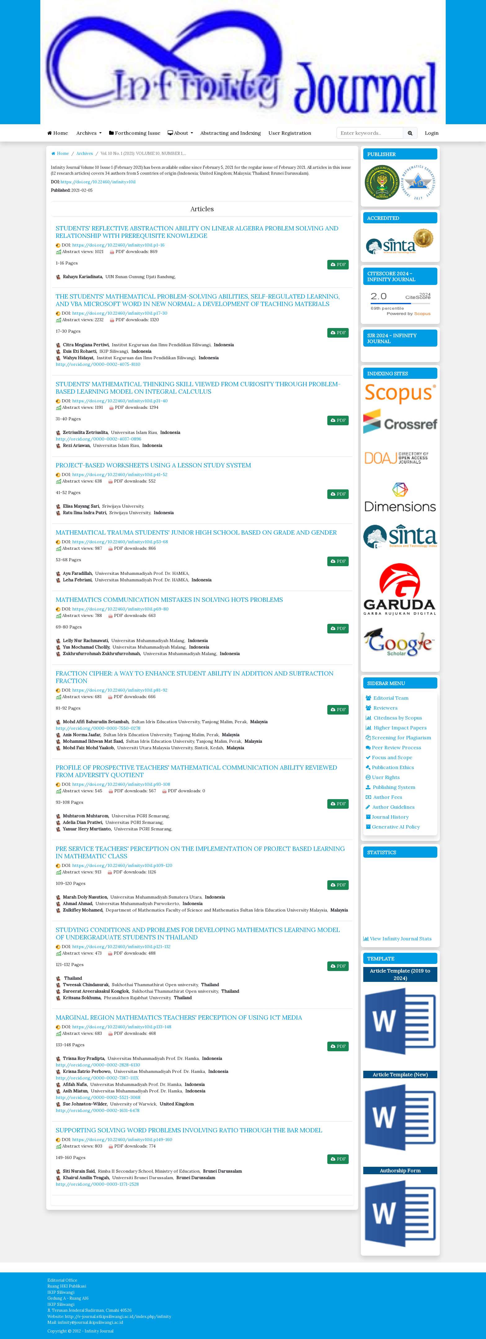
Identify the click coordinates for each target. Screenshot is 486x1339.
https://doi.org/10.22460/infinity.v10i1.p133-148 (121, 1027)
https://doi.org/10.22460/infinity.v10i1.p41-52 (119, 474)
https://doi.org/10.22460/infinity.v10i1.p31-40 (120, 401)
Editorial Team (387, 698)
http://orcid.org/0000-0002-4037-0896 (98, 439)
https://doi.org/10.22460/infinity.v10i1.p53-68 (120, 542)
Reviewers (382, 708)
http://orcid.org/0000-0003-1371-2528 (97, 1184)
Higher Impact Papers (396, 727)
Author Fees (384, 797)
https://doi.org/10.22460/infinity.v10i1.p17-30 (119, 313)
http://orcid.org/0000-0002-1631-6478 (97, 1110)
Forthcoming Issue (134, 133)
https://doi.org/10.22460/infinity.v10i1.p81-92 (119, 690)
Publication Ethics (390, 767)
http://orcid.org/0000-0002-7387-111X (97, 1078)
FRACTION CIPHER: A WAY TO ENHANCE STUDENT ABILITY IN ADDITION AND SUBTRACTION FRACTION (195, 677)
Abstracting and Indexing (231, 133)
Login (432, 133)
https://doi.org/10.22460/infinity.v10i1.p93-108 (121, 784)
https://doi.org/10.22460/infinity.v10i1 (98, 182)
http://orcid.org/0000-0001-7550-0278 (98, 728)
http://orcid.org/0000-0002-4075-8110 (98, 364)
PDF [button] (338, 264)
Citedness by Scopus (394, 718)
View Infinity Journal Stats (397, 938)
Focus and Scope (389, 757)
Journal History (387, 817)
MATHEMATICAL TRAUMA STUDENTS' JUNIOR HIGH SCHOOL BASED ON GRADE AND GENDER (196, 532)
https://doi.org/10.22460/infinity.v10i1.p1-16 (118, 245)
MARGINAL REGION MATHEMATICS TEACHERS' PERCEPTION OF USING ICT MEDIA (179, 1017)
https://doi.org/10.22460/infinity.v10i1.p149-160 (122, 1139)
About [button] (178, 133)
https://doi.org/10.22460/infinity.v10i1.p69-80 (120, 609)
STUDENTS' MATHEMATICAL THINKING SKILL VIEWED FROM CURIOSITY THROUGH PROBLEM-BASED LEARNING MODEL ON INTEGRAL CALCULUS (198, 387)
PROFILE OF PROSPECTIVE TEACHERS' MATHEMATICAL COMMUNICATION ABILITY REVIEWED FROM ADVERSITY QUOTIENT (196, 771)
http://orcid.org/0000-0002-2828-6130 (98, 1065)
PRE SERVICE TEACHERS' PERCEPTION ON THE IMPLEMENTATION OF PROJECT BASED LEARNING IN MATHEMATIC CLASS (200, 852)
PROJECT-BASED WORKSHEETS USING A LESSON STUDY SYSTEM (153, 465)
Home (57, 133)
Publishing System (390, 787)
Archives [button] (86, 133)
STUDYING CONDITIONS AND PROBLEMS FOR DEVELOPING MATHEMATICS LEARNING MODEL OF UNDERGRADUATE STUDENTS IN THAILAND (198, 933)
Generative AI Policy (393, 827)
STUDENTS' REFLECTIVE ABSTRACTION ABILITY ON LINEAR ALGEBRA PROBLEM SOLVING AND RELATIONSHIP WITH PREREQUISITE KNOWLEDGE (197, 231)
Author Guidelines (390, 807)
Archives (85, 153)
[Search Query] (370, 133)
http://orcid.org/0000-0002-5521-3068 (98, 1097)
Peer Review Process (393, 747)
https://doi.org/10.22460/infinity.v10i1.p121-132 (121, 946)
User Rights (383, 777)
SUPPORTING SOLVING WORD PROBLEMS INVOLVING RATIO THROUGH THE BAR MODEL (189, 1130)
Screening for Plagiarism (398, 737)
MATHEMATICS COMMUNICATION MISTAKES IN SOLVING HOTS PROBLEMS (169, 599)
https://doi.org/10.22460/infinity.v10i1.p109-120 (122, 865)
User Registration (289, 133)
